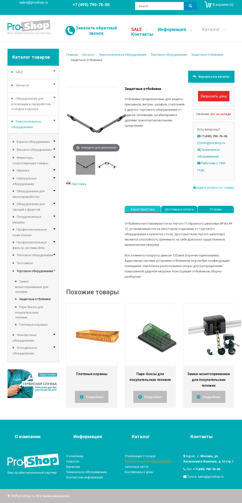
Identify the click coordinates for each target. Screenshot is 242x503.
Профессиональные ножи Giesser (30, 232)
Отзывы (216, 209)
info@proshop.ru (213, 143)
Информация (175, 29)
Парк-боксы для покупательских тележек (29, 312)
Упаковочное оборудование (24, 337)
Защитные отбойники (35, 299)
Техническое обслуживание (86, 472)
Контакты (142, 34)
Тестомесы (25, 263)
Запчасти (22, 85)
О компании (74, 456)
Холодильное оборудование (25, 350)
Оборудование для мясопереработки (29, 194)
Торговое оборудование (35, 271)
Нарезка (23, 170)
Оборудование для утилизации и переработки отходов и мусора (31, 104)
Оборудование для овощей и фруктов (29, 206)
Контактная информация (84, 477)
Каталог (214, 29)
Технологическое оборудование (26, 124)
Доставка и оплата (179, 209)
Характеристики (143, 209)
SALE (139, 29)
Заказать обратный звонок (96, 30)
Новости (72, 461)
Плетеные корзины (33, 324)
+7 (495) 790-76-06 (206, 469)
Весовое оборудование (34, 150)
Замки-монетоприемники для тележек (31, 287)
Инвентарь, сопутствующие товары (30, 160)
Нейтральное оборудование (24, 181)
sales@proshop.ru (33, 2)
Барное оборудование (33, 142)
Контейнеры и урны (139, 472)
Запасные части (136, 467)
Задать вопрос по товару (213, 187)
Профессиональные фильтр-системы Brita (30, 245)
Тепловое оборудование (35, 255)
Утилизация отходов (140, 456)
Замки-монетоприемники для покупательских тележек (208, 379)
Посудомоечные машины (27, 219)
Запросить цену (213, 96)
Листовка (79, 184)
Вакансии (73, 467)
